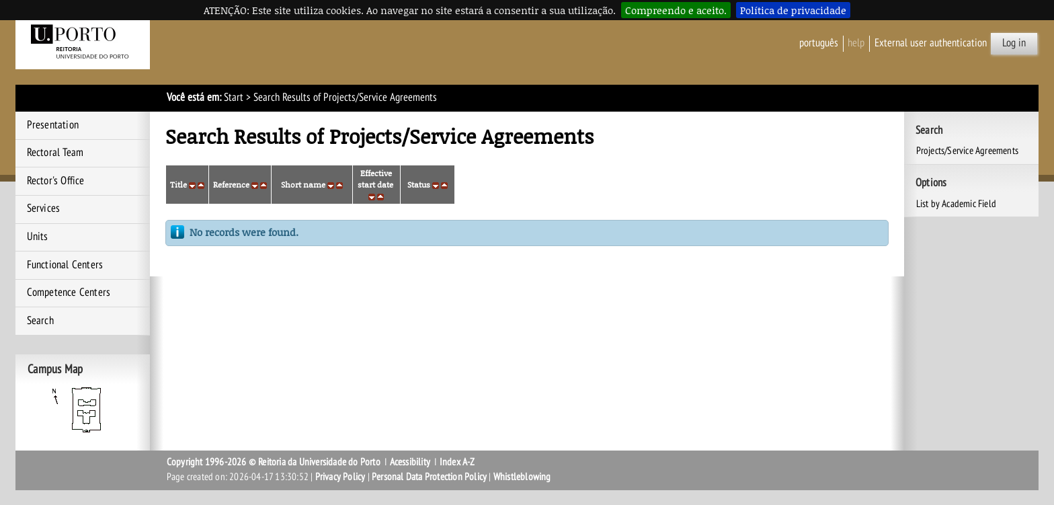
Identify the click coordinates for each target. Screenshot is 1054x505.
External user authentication (931, 43)
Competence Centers (69, 292)
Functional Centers (65, 265)
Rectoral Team (55, 152)
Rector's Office (56, 181)
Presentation (53, 125)
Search (40, 320)
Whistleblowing (522, 477)
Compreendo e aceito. (676, 10)
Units (37, 236)
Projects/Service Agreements (967, 151)
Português (818, 43)
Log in (1014, 43)
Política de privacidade (793, 10)
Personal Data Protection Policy (429, 477)
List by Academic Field (956, 204)
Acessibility (410, 462)
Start (233, 97)
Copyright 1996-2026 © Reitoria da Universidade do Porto (273, 462)
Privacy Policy (340, 477)
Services (43, 208)
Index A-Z (457, 462)
